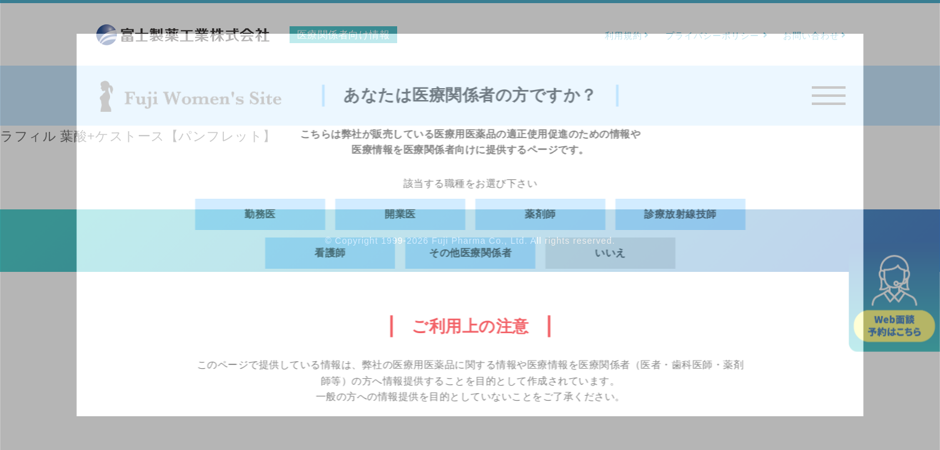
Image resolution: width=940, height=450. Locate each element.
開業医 (400, 214)
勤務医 (260, 214)
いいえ (610, 253)
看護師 (330, 253)
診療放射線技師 (680, 214)
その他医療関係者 (470, 253)
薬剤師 (540, 214)
